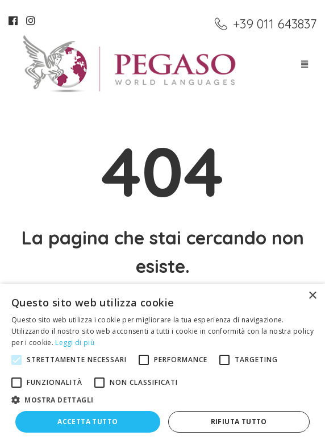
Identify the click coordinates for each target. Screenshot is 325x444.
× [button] (312, 296)
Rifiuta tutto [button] (239, 421)
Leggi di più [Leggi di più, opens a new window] (74, 342)
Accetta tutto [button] (87, 421)
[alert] (162, 364)
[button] (162, 400)
